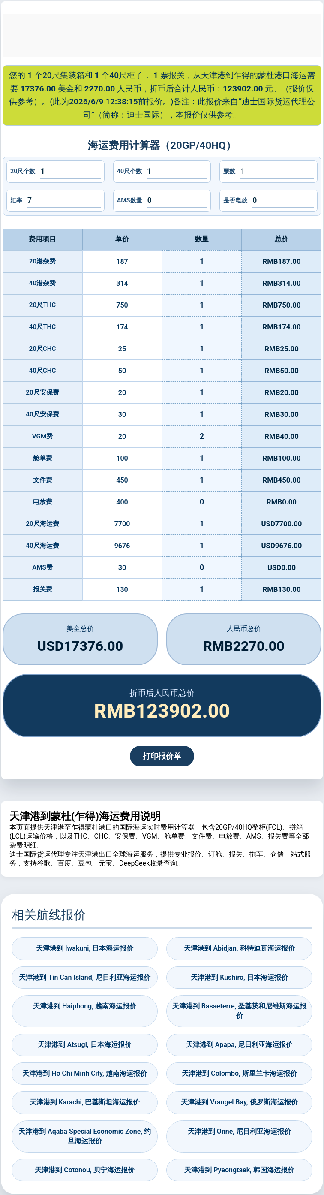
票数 (229, 171)
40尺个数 (129, 171)
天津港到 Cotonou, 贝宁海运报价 (84, 1170)
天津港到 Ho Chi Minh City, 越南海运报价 (84, 1073)
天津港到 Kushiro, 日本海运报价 (239, 977)
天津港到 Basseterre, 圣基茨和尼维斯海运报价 (239, 1011)
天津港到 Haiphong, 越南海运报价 (84, 1006)
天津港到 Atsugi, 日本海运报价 (84, 1045)
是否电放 (235, 200)
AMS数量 (129, 200)
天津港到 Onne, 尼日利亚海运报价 (239, 1131)
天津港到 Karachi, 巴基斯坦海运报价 (85, 1102)
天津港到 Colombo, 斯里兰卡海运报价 (239, 1073)
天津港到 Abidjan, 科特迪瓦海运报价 (239, 948)
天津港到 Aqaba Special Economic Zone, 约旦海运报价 (84, 1136)
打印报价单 (162, 756)
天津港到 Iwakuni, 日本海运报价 (84, 948)
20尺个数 (22, 171)
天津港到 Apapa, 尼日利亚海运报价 (239, 1045)
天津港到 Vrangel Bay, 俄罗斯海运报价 (239, 1102)
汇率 (16, 200)
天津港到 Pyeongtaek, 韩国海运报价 (239, 1170)
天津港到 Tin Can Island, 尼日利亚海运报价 (84, 977)
